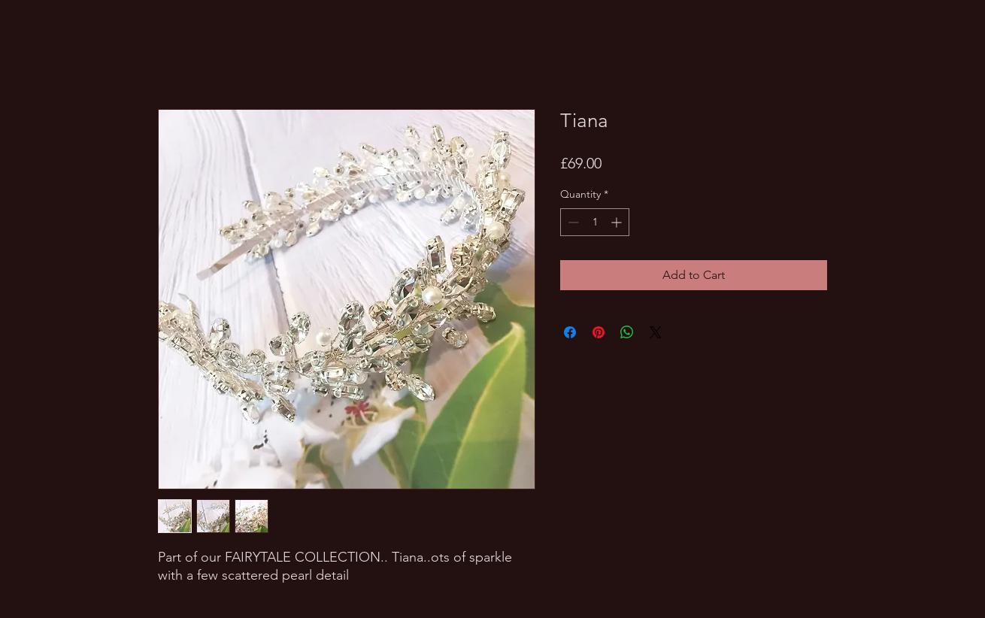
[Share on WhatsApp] (627, 332)
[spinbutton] (594, 222)
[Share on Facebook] (570, 332)
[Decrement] (571, 222)
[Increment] (617, 222)
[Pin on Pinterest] (598, 332)
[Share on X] (656, 332)
